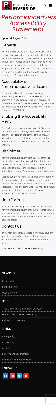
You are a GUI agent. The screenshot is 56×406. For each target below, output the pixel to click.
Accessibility (8, 342)
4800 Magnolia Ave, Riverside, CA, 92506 (22, 308)
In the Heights (9, 281)
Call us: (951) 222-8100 (13, 320)
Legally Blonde (9, 292)
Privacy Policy (9, 336)
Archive (6, 347)
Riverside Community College (17, 359)
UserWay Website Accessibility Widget (24, 96)
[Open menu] (51, 5)
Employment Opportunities (15, 353)
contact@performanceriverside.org (25, 248)
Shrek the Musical (11, 286)
